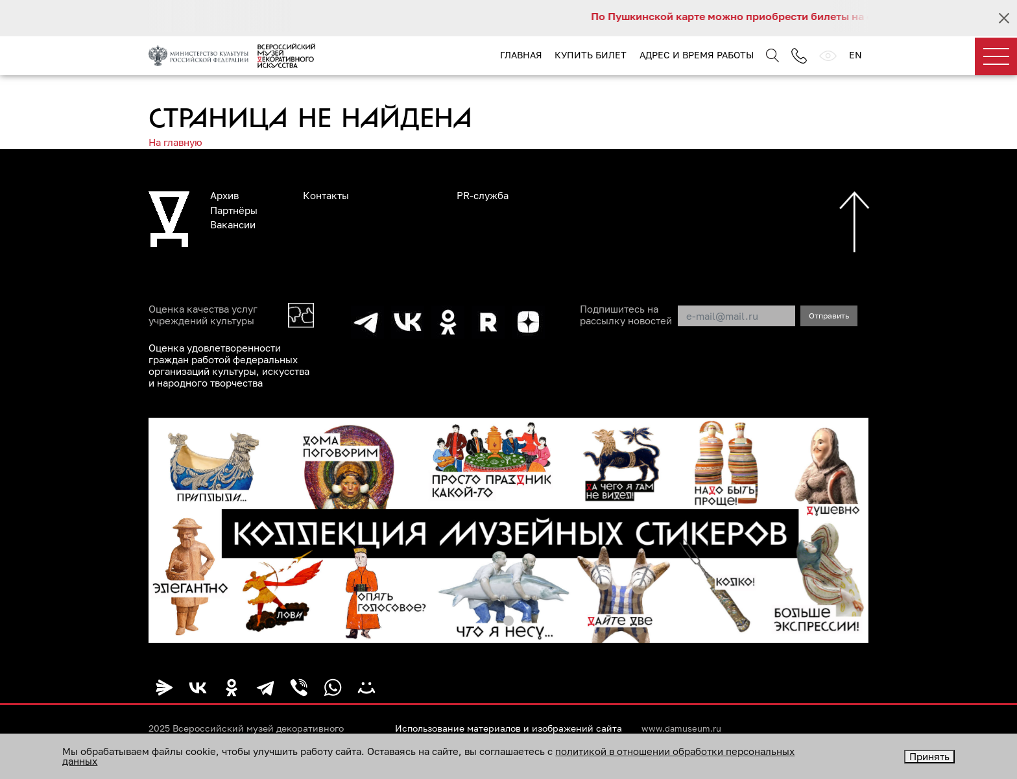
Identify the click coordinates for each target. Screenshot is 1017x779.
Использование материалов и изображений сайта (508, 728)
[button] (508, 621)
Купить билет (591, 54)
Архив (224, 195)
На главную (175, 142)
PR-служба (482, 195)
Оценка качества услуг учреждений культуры (203, 314)
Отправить (829, 315)
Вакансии (233, 224)
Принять (929, 756)
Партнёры (233, 210)
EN (855, 54)
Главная (521, 54)
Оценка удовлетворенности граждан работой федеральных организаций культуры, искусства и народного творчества (229, 365)
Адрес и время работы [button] (697, 54)
